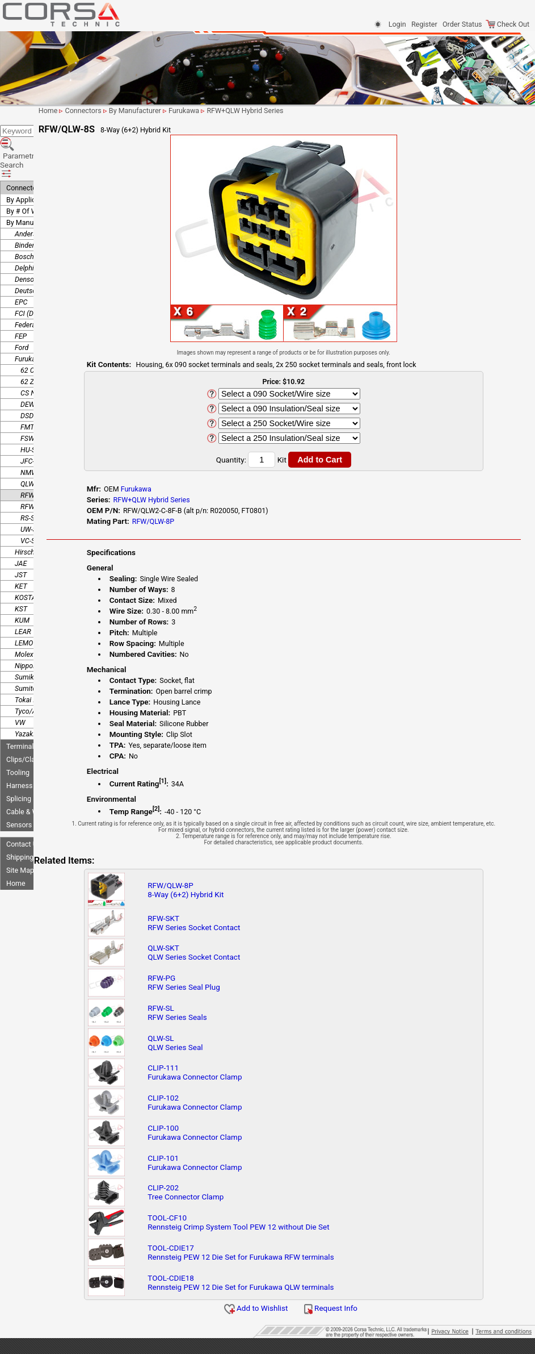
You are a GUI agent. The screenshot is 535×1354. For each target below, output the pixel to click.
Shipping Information (39, 813)
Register (424, 24)
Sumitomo (31, 644)
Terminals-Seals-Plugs (41, 702)
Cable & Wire (26, 768)
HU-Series (35, 406)
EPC (21, 258)
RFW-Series (37, 463)
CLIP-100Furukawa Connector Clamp (258, 1139)
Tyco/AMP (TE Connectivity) (58, 667)
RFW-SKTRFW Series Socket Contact (257, 929)
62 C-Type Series (45, 326)
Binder (25, 201)
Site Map (20, 826)
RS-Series (34, 474)
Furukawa (30, 315)
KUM (22, 576)
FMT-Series (37, 383)
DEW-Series (38, 360)
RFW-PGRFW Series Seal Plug (247, 989)
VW (20, 678)
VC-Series (35, 497)
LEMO (24, 599)
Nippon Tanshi (36, 622)
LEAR (23, 588)
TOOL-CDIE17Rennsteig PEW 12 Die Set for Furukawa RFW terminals (304, 1258)
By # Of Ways (27, 167)
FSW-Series (37, 394)
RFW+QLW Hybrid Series (57, 451)
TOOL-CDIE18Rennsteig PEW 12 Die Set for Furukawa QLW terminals (304, 1289)
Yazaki (25, 690)
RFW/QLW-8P (226, 521)
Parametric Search (40, 129)
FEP (21, 292)
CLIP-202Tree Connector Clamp (249, 1198)
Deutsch (27, 247)
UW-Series (36, 485)
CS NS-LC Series (45, 349)
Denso (24, 235)
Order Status (462, 24)
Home (16, 839)
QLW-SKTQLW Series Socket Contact (257, 958)
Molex (24, 610)
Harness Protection (36, 742)
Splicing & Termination (41, 755)
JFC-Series (36, 417)
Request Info (371, 1314)
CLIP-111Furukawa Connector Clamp (258, 1078)
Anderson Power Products (55, 190)
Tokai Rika (30, 656)
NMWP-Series (41, 428)
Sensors (19, 781)
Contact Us (23, 800)
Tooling (18, 728)
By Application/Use (36, 156)
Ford (21, 303)
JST (21, 531)
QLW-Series (37, 440)
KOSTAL (27, 553)
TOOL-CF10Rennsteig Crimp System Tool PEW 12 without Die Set (302, 1228)
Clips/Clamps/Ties (35, 715)
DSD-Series (37, 372)
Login (397, 24)
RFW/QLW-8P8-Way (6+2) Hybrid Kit (249, 896)
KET (21, 542)
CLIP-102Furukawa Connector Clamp (258, 1108)
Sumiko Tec (32, 633)
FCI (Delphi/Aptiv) (42, 269)
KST (21, 565)
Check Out (507, 24)
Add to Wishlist (296, 1314)
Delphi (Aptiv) (35, 224)
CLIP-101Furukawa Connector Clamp (258, 1169)
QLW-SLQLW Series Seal (238, 1049)
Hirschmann (33, 508)
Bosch (24, 213)
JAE (21, 519)
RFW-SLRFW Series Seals (240, 1019)
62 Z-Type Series (45, 338)
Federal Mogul (36, 281)
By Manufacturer (32, 178)
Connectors (24, 144)
